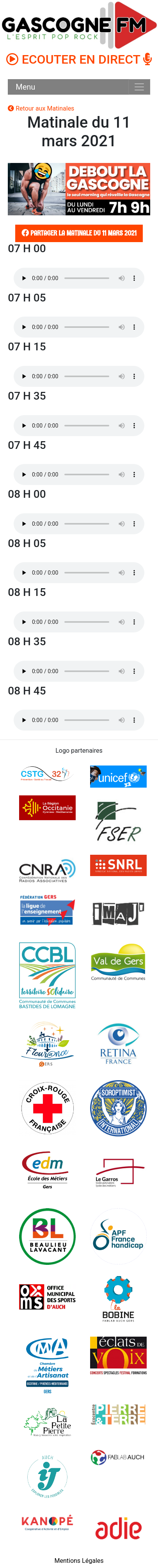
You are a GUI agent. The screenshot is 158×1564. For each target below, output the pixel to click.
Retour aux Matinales (41, 108)
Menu (25, 87)
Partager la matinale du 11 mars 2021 (78, 233)
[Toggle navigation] (139, 87)
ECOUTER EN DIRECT (79, 59)
